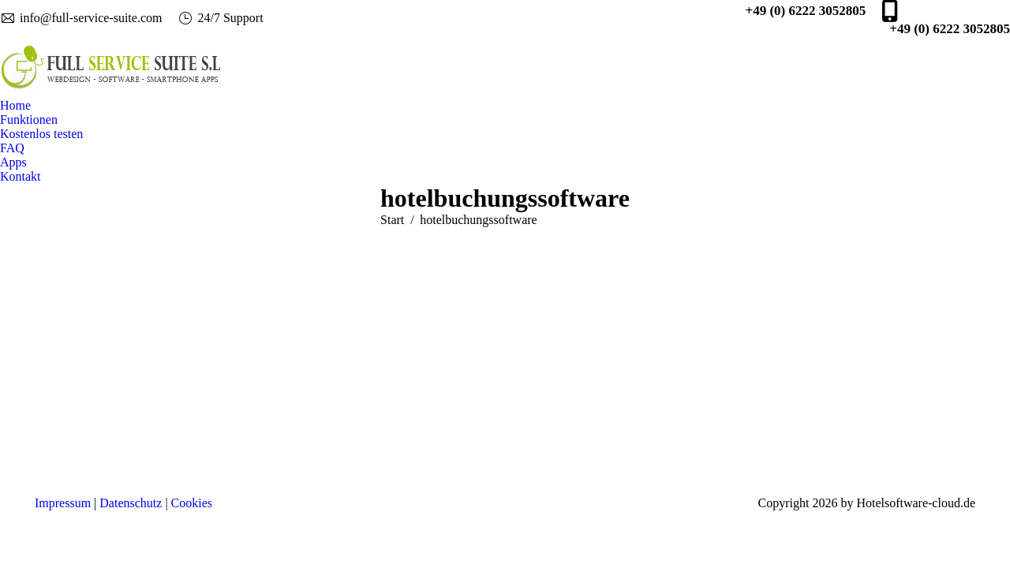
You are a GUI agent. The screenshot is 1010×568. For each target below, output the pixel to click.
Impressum (63, 503)
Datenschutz (130, 503)
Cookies (191, 503)
